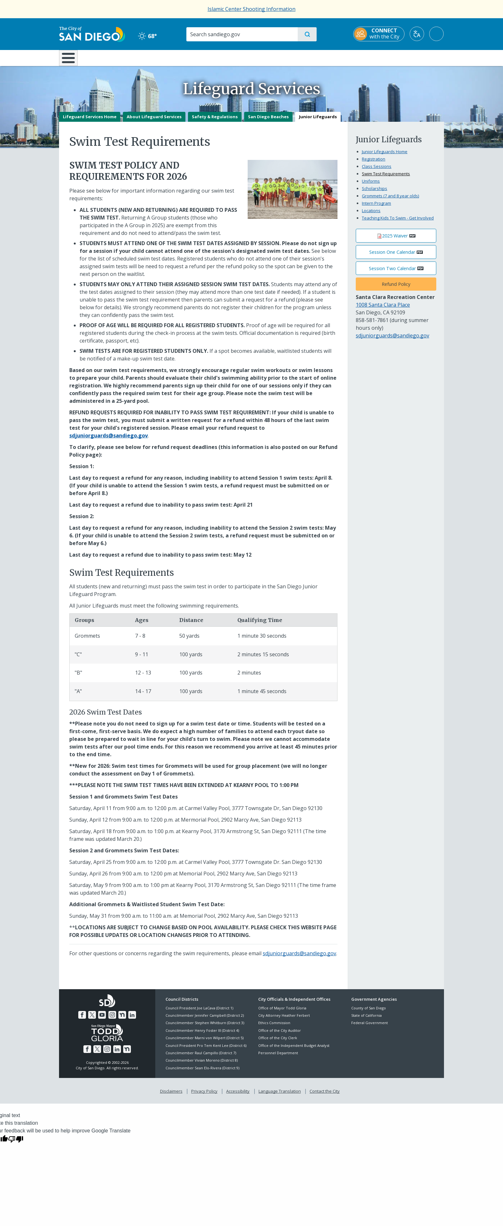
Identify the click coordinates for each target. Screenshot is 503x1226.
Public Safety (350, 57)
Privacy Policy (204, 1096)
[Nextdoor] (122, 1019)
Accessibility (238, 1096)
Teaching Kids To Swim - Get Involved (398, 222)
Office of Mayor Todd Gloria (282, 1012)
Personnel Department (278, 1057)
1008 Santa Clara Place (383, 309)
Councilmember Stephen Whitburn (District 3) (205, 1027)
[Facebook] (82, 1019)
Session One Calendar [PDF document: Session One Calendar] (392, 256)
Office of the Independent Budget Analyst (293, 1050)
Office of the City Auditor (279, 1034)
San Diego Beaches (268, 121)
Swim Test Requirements (386, 178)
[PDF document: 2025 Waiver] (396, 240)
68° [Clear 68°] (147, 36)
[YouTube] (102, 1019)
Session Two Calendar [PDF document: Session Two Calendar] (392, 273)
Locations (371, 215)
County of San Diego (368, 1012)
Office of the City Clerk (277, 1042)
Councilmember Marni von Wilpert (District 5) (204, 1042)
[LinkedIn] (132, 1019)
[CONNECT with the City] (379, 34)
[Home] (71, 60)
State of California (366, 1019)
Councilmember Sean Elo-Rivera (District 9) (202, 1072)
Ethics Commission (274, 1027)
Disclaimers (171, 1096)
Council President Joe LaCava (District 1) (199, 1012)
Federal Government (369, 1027)
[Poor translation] (15, 1143)
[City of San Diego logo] (92, 33)
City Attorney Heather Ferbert (284, 1019)
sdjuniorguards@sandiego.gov (299, 958)
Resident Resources (172, 57)
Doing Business (229, 57)
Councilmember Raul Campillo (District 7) (201, 1057)
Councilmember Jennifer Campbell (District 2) (205, 1019)
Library (287, 57)
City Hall (412, 57)
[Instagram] (112, 1019)
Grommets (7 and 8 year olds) (390, 200)
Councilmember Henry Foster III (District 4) (202, 1034)
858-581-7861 (372, 324)
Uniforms (371, 185)
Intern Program (376, 208)
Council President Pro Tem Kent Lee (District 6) (206, 1050)
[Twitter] (92, 1019)
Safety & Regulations (215, 121)
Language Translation (280, 1096)
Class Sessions (376, 171)
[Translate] (417, 34)
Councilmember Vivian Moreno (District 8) (202, 1065)
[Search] (241, 34)
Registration (373, 163)
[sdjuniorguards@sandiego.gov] (108, 439)
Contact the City (325, 1096)
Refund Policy (396, 289)
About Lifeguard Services (154, 121)
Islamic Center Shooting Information (251, 8)
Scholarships (374, 193)
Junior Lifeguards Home (384, 156)
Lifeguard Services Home (89, 121)
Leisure (113, 57)
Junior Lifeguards (318, 121)
